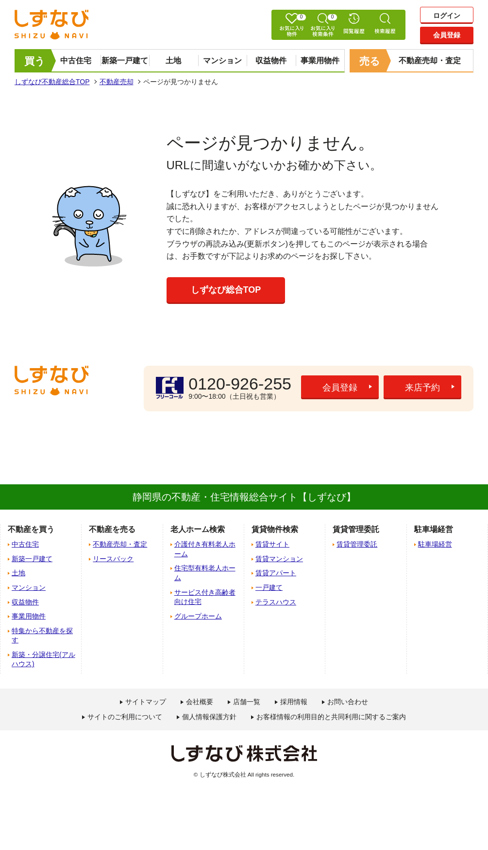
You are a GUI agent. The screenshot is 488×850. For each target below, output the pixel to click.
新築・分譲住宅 (43, 659)
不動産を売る (112, 529)
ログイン (446, 15)
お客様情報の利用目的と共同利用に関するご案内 (331, 717)
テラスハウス (275, 602)
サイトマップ (145, 702)
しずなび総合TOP (226, 290)
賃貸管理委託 (357, 544)
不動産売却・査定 (430, 60)
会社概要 (199, 702)
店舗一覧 (246, 702)
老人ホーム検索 (197, 529)
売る (369, 61)
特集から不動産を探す (42, 635)
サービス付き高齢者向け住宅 (205, 597)
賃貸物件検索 (275, 529)
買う (34, 61)
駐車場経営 (435, 544)
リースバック (113, 559)
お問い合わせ (347, 702)
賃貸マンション (279, 559)
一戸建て (269, 587)
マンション (222, 60)
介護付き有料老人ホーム (205, 549)
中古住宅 (75, 60)
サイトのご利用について (124, 717)
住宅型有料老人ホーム (205, 573)
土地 (173, 60)
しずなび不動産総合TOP (52, 82)
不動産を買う (31, 529)
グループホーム (198, 616)
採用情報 (293, 702)
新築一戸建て (124, 60)
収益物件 (270, 60)
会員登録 (446, 35)
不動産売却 (117, 82)
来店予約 (422, 387)
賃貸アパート (275, 573)
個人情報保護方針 (209, 717)
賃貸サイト (272, 544)
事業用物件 (320, 60)
